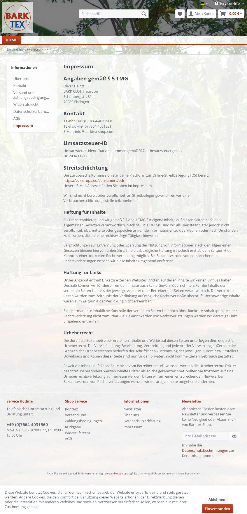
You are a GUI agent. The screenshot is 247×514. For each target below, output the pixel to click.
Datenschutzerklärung (31, 111)
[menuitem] (113, 13)
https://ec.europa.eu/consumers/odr (93, 180)
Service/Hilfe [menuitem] (228, 3)
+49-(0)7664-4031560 (27, 424)
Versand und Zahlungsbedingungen (31, 95)
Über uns (21, 78)
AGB (16, 118)
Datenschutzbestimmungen (205, 450)
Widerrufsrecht (26, 104)
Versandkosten (114, 473)
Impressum (23, 125)
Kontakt (19, 85)
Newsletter (133, 409)
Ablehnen (216, 499)
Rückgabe (73, 427)
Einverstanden (217, 508)
